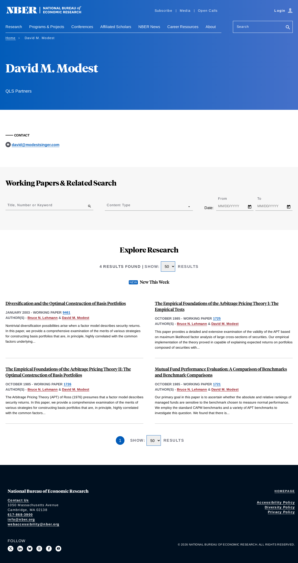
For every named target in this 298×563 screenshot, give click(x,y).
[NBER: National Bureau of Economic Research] (48, 13)
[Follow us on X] (10, 548)
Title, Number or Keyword (29, 205)
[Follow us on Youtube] (58, 548)
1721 (217, 384)
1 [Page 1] (120, 440)
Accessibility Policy (276, 502)
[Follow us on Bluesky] (30, 548)
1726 (67, 384)
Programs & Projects (46, 27)
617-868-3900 (20, 514)
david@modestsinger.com (35, 145)
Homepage (285, 491)
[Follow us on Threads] (39, 548)
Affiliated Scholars (115, 27)
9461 (66, 312)
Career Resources (182, 27)
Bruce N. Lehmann (43, 318)
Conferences (82, 27)
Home (11, 38)
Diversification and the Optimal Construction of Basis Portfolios (66, 303)
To (263, 198)
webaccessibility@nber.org (33, 524)
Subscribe (163, 10)
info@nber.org (21, 519)
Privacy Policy (281, 512)
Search (243, 26)
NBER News (149, 27)
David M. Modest (75, 318)
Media (185, 10)
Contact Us (18, 500)
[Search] (288, 27)
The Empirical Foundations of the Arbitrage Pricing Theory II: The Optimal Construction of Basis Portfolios (68, 372)
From (227, 198)
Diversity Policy (280, 507)
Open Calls (208, 10)
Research (14, 27)
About (211, 27)
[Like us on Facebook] (49, 548)
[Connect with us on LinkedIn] (20, 548)
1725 (217, 318)
